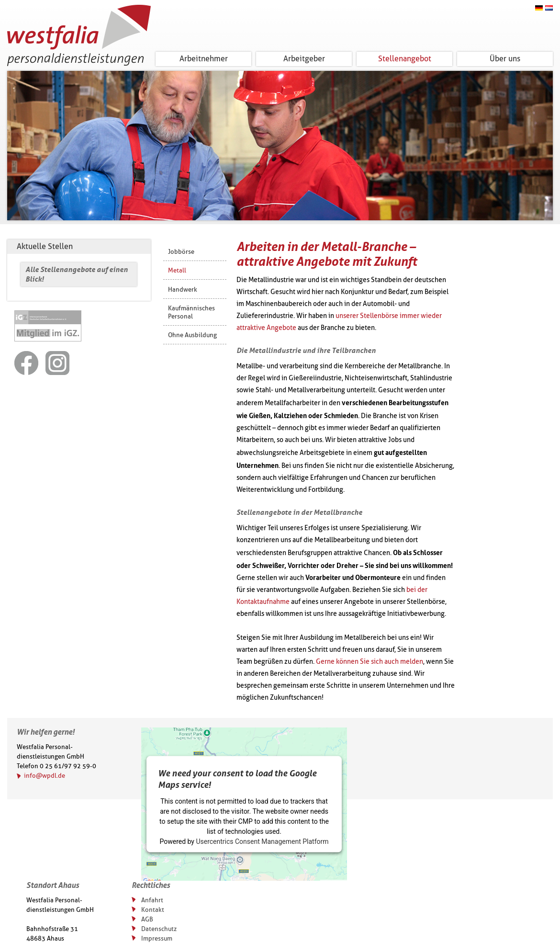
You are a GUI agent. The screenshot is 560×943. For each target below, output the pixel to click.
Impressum (156, 938)
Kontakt (152, 909)
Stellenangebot (404, 58)
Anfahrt (152, 900)
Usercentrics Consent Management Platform (262, 841)
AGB (147, 919)
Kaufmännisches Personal (191, 312)
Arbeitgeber (304, 58)
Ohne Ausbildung (192, 335)
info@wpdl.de (44, 775)
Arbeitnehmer (203, 58)
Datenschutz (159, 928)
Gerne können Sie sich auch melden (369, 662)
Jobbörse (181, 251)
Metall (177, 270)
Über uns (505, 58)
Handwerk (182, 289)
